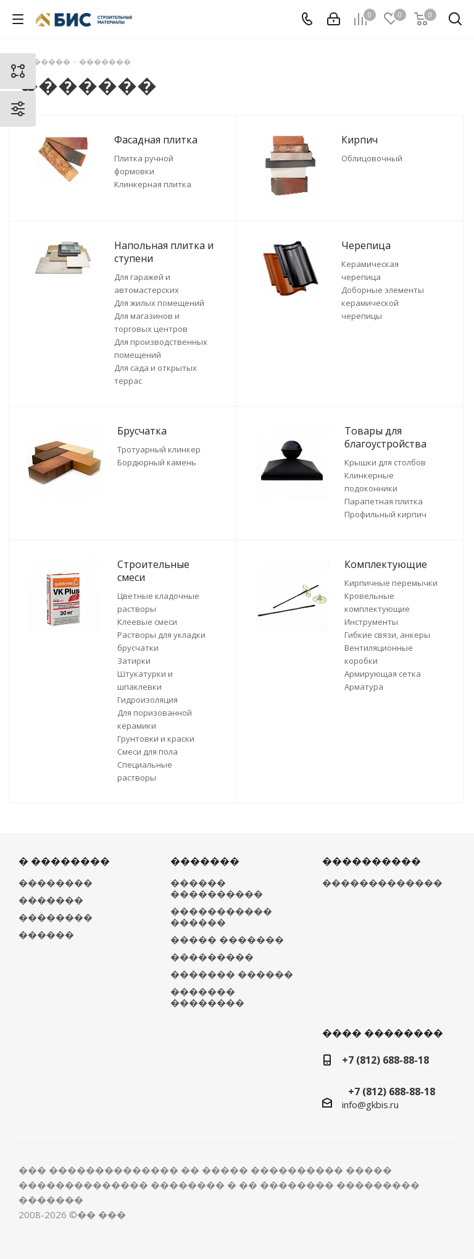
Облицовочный (371, 158)
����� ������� (227, 939)
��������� (212, 957)
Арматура (363, 686)
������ (46, 934)
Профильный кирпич (385, 514)
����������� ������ (221, 916)
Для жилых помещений (159, 302)
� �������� (64, 861)
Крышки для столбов (385, 462)
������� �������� (207, 997)
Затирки (134, 660)
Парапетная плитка (383, 501)
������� (51, 900)
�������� (56, 882)
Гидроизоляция (147, 699)
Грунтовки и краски (155, 738)
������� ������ (231, 974)
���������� (371, 861)
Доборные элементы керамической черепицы (382, 302)
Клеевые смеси (147, 621)
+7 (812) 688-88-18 (385, 1060)
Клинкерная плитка (152, 184)
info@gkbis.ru (370, 1104)
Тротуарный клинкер (159, 449)
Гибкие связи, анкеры (387, 634)
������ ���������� (216, 888)
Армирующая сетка (382, 673)
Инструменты (371, 621)
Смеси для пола (147, 751)
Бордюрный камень (156, 462)
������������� (382, 882)
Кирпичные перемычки (391, 582)
